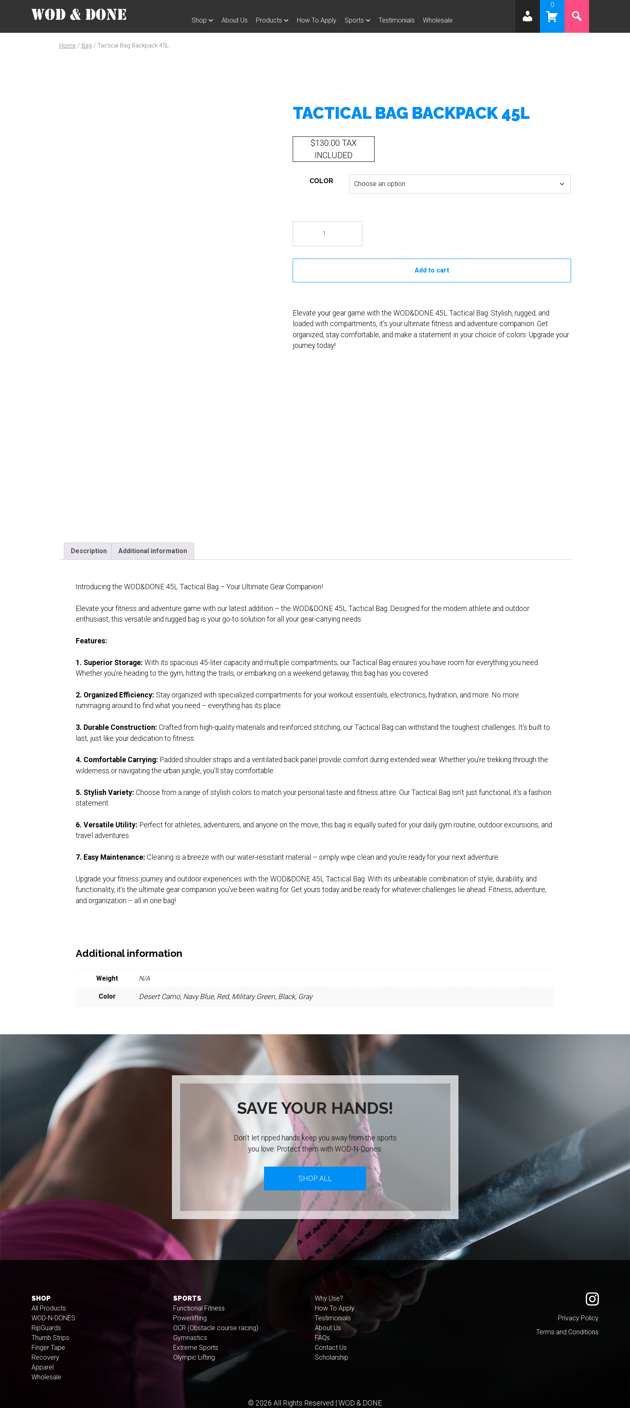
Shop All (315, 1167)
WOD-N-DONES (53, 1307)
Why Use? (329, 1287)
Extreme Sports (195, 1336)
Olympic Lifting (194, 1346)
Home (67, 45)
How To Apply (316, 20)
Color (321, 181)
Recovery (45, 1346)
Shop (199, 20)
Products (269, 20)
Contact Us (331, 1336)
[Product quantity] (327, 233)
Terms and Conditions (567, 1321)
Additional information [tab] (152, 539)
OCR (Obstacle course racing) (215, 1317)
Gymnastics (190, 1327)
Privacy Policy (578, 1307)
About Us (234, 20)
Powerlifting (190, 1307)
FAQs (322, 1327)
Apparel (43, 1356)
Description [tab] (89, 539)
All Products (49, 1297)
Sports (354, 20)
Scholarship (331, 1346)
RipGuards (46, 1317)
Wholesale (438, 20)
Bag (86, 45)
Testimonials (397, 20)
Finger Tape (48, 1336)
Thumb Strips (50, 1327)
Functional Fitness (199, 1297)
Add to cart (432, 270)
